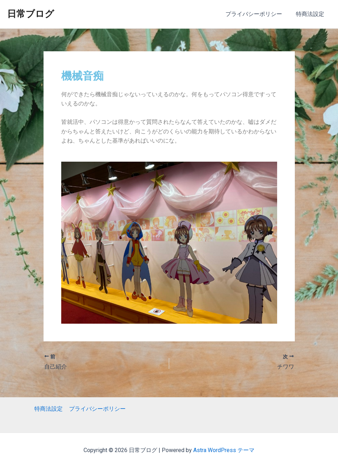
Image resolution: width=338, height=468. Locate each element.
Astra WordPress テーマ (223, 450)
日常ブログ (30, 13)
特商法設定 (311, 14)
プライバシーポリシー (257, 14)
